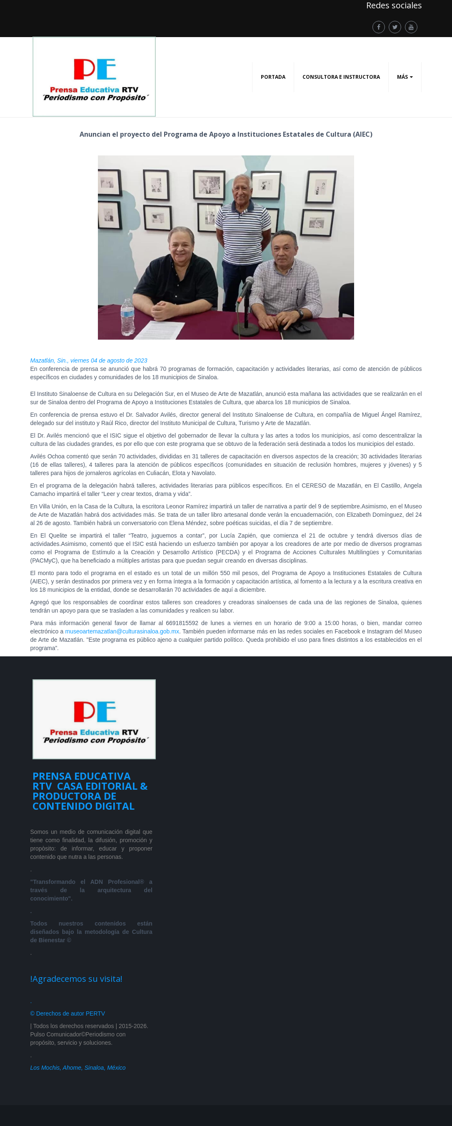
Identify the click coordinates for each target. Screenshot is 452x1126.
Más (402, 76)
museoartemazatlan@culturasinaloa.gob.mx (122, 631)
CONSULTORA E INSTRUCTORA (341, 76)
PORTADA (273, 76)
